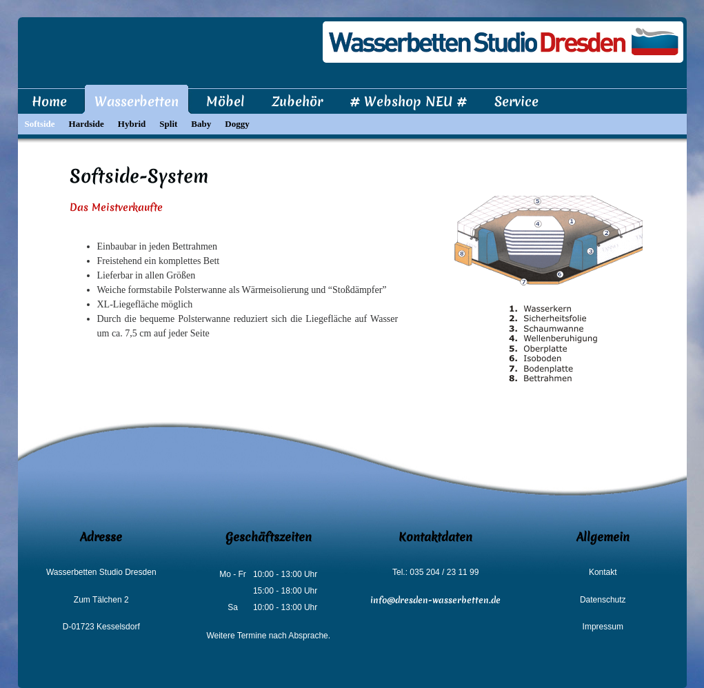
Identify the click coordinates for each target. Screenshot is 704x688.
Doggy (237, 124)
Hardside (86, 124)
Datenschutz (603, 600)
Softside (40, 124)
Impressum (603, 626)
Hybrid (131, 124)
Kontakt (603, 572)
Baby (201, 124)
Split (168, 124)
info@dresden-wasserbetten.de (435, 600)
